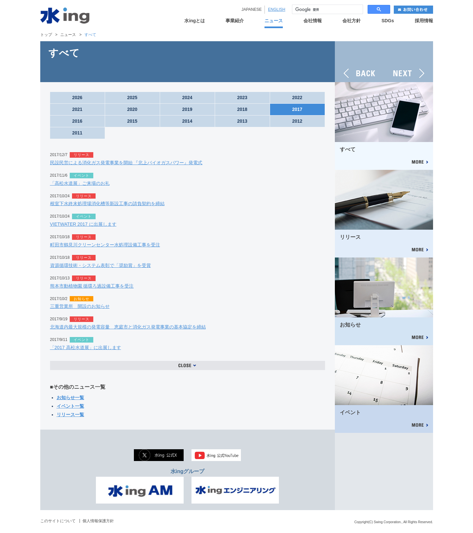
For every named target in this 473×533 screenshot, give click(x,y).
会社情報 (312, 20)
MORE (419, 162)
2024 (187, 97)
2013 (242, 121)
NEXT (408, 61)
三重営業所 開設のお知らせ (80, 306)
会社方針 (351, 20)
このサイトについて (58, 521)
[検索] (326, 9)
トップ (46, 34)
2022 (297, 97)
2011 (77, 132)
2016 (77, 121)
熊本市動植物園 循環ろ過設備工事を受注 (92, 286)
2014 (187, 121)
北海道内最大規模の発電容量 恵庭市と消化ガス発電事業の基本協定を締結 (128, 326)
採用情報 (424, 20)
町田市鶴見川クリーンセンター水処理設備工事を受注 (105, 244)
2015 (132, 121)
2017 (297, 109)
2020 (132, 109)
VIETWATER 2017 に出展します (83, 224)
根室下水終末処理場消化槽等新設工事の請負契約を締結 (107, 203)
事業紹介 (235, 20)
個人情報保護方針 (98, 521)
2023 (242, 97)
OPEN (187, 365)
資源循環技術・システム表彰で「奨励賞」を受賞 (100, 265)
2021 (77, 109)
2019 (187, 109)
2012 (297, 121)
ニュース (273, 20)
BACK (359, 61)
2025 (132, 97)
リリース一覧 (70, 414)
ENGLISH (276, 9)
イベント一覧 (70, 406)
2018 (242, 109)
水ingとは (194, 20)
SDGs (387, 20)
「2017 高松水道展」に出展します (85, 347)
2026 (77, 97)
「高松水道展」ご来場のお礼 (80, 183)
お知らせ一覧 (70, 397)
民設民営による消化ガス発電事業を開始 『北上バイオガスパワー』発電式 (126, 162)
